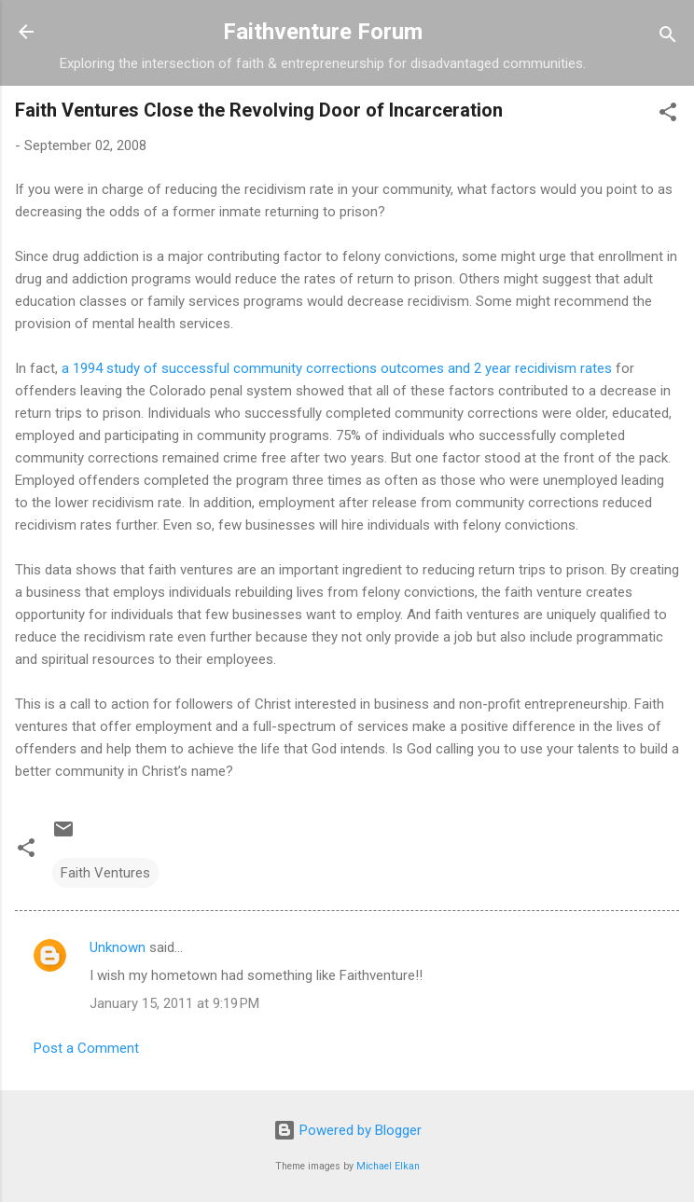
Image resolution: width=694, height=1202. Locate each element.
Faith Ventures (105, 872)
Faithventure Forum (323, 32)
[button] (668, 115)
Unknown (118, 947)
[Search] (668, 37)
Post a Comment (86, 1048)
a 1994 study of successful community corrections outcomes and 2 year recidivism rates (339, 368)
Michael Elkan (388, 1166)
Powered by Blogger (347, 1130)
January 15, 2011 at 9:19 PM (174, 1003)
